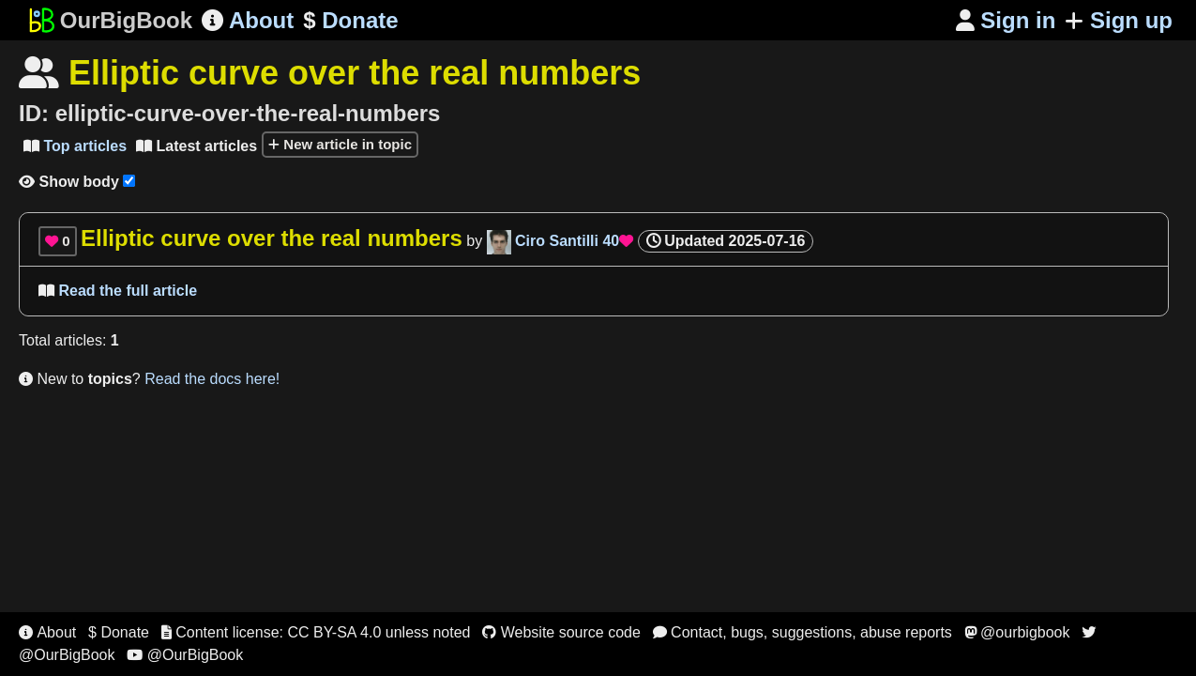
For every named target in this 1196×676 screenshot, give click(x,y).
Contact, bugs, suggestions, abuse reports (802, 632)
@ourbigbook (1017, 632)
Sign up (1119, 20)
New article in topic (340, 144)
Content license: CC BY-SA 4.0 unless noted (316, 632)
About (248, 20)
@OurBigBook (185, 655)
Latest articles (196, 146)
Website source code (561, 632)
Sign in (1006, 20)
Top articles (75, 146)
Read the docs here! (212, 379)
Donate (350, 21)
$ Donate (118, 632)
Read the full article (117, 291)
